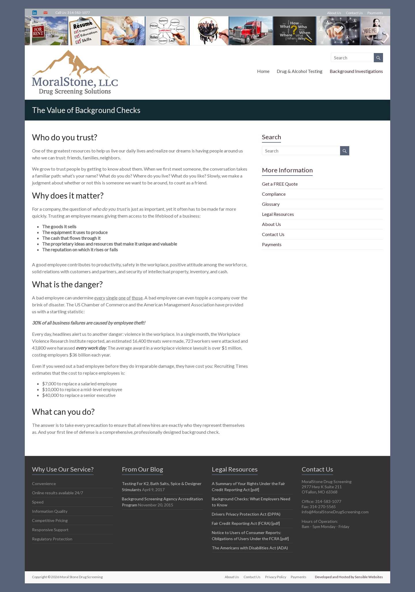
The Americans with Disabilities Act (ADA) (250, 547)
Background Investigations (356, 71)
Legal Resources (278, 214)
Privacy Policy (275, 577)
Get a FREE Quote (280, 183)
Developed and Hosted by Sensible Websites (349, 577)
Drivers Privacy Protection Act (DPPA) (246, 514)
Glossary (271, 204)
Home (263, 71)
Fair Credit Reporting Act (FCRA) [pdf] (246, 523)
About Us (334, 13)
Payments (375, 13)
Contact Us (354, 13)
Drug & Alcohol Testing (299, 71)
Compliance (274, 194)
